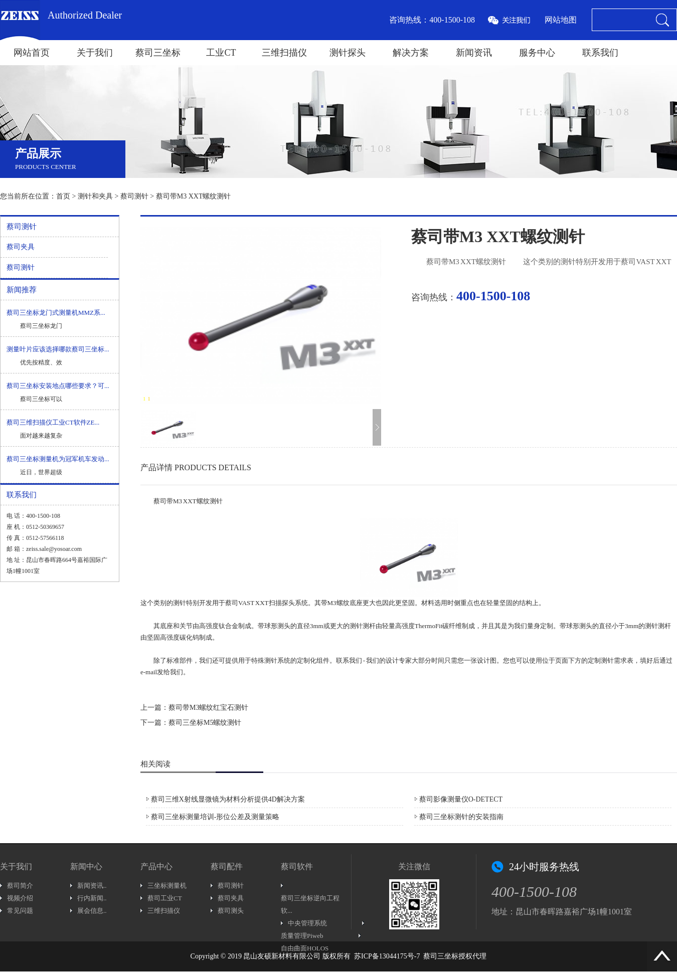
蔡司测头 (231, 910)
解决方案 (411, 53)
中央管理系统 (307, 923)
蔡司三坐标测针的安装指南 (461, 817)
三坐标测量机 (167, 885)
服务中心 (537, 53)
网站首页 (32, 53)
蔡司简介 (20, 885)
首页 (63, 196)
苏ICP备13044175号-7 (387, 956)
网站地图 (561, 20)
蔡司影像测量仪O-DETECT (460, 799)
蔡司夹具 (21, 247)
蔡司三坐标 (158, 53)
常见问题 (20, 910)
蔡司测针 (134, 196)
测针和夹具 (95, 196)
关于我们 (95, 53)
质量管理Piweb (302, 935)
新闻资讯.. (92, 885)
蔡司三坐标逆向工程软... (310, 904)
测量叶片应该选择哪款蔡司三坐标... (58, 349)
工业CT (221, 53)
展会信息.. (92, 910)
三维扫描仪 (284, 53)
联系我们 (600, 53)
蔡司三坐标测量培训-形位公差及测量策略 (215, 817)
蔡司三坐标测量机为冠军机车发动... (58, 459)
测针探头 (347, 53)
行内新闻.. (92, 898)
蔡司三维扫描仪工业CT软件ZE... (53, 422)
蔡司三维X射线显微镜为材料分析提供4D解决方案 (228, 799)
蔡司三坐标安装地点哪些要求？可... (58, 386)
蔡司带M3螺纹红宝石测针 (208, 707)
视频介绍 (20, 898)
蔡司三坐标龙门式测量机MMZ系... (56, 312)
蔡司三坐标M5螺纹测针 (204, 722)
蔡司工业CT (164, 898)
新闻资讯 (474, 53)
